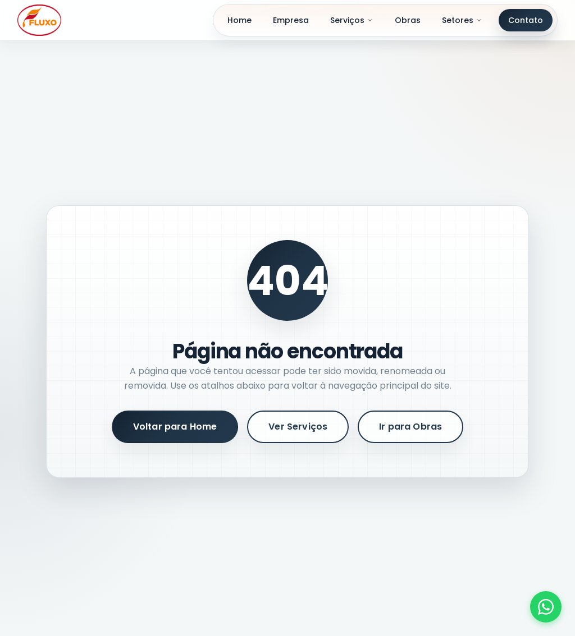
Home (239, 20)
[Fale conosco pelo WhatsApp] (546, 607)
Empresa (291, 20)
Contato (525, 20)
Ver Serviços (297, 426)
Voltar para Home (175, 426)
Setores (462, 20)
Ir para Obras (410, 426)
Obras (408, 20)
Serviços (351, 20)
